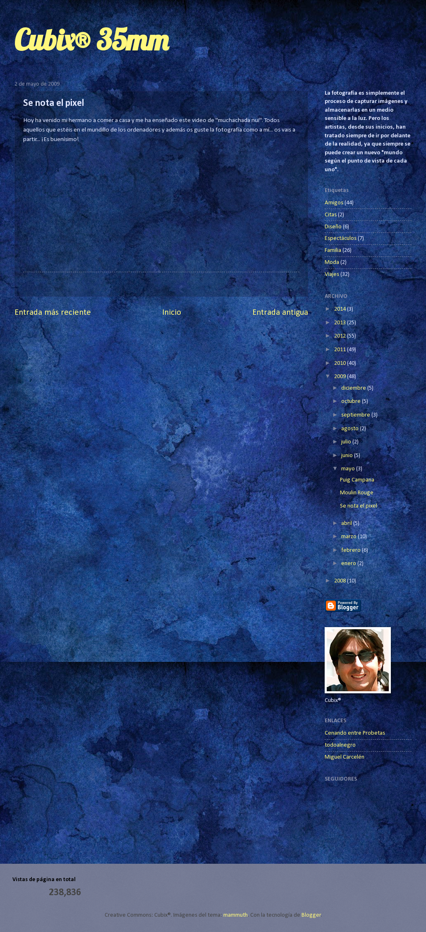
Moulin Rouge (356, 493)
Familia (333, 250)
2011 (340, 350)
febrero (351, 550)
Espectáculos (341, 238)
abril (347, 523)
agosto (350, 429)
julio (346, 442)
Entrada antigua (280, 313)
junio (347, 456)
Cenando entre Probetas (355, 733)
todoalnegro (340, 745)
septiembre (356, 415)
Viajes (332, 274)
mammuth (235, 915)
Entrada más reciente (52, 313)
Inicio (171, 313)
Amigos (334, 203)
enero (349, 564)
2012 (340, 336)
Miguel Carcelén (344, 757)
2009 (340, 377)
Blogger (311, 915)
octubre (351, 401)
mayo (348, 469)
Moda (332, 262)
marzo (349, 537)
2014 (340, 309)
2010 (340, 363)
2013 (340, 323)
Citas (331, 215)
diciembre (354, 388)
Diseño (333, 227)
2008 (340, 581)
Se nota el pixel (358, 506)
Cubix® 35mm (91, 40)
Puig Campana (357, 480)
